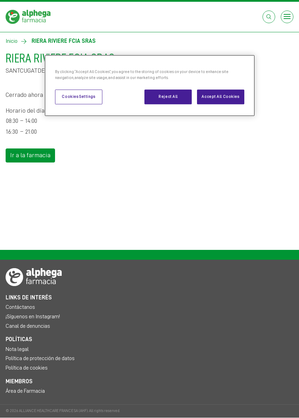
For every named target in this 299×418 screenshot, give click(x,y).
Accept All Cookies (220, 97)
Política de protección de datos (40, 358)
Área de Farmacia (25, 391)
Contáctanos (20, 307)
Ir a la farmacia (30, 155)
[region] (150, 85)
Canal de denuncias (28, 326)
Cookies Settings (78, 97)
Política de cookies (27, 368)
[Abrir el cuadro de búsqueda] (269, 17)
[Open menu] (287, 17)
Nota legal (17, 349)
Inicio (12, 41)
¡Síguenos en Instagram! (33, 316)
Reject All (168, 97)
